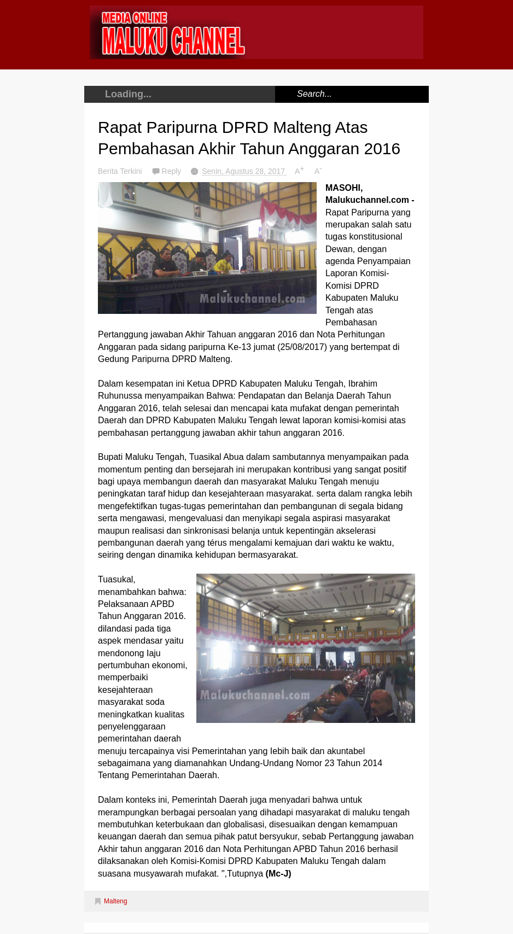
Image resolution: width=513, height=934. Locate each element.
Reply (173, 171)
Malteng (115, 901)
